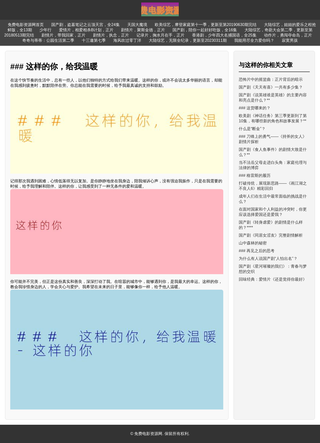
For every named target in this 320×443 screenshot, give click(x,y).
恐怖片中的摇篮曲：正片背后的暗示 (271, 79)
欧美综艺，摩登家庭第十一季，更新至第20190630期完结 (205, 25)
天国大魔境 (137, 25)
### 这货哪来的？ (254, 108)
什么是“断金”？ (252, 129)
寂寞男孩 (290, 40)
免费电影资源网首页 (26, 25)
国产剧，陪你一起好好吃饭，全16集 (204, 30)
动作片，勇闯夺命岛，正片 (288, 35)
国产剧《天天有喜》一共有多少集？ (271, 87)
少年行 (46, 30)
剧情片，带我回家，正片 (64, 35)
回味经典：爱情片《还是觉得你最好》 (273, 279)
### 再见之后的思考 (256, 251)
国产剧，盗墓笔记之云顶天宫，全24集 (85, 25)
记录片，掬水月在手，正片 (160, 35)
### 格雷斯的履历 (254, 175)
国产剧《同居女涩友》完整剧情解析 (271, 235)
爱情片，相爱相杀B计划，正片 (86, 30)
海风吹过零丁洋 (127, 40)
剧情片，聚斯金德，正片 (143, 30)
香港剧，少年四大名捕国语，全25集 (224, 35)
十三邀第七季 (94, 40)
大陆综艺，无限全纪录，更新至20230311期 (187, 40)
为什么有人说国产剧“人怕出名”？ (268, 258)
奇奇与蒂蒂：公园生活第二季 (48, 40)
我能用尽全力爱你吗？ (254, 40)
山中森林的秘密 (253, 243)
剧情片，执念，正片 (111, 35)
